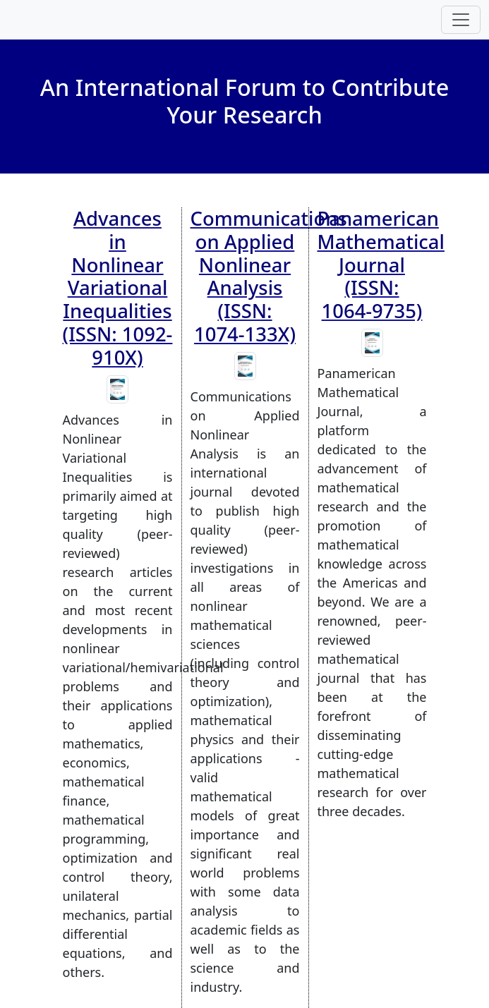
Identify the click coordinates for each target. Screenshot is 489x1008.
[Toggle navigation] (461, 20)
